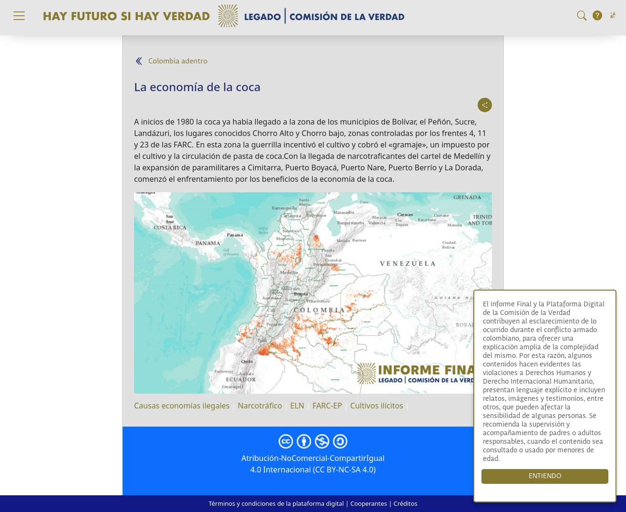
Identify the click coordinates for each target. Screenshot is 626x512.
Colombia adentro (178, 61)
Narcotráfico (260, 405)
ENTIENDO (545, 476)
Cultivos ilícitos (376, 405)
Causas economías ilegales (182, 405)
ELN (297, 405)
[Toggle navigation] (19, 15)
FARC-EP (327, 405)
